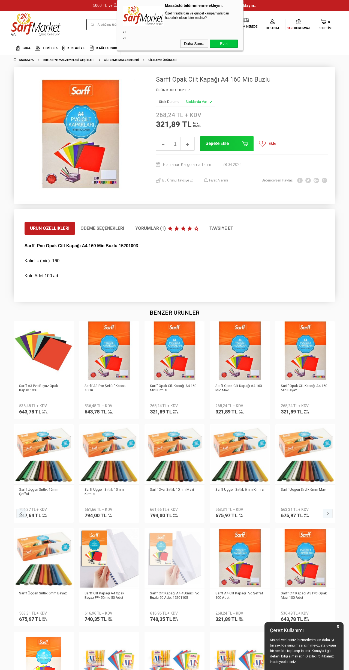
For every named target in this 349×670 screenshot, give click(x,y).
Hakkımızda (23, 510)
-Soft (146, 663)
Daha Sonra (194, 43)
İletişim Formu (24, 535)
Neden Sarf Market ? (29, 518)
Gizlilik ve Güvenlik (82, 551)
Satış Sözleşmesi (81, 535)
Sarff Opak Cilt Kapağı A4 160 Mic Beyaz (238, 388)
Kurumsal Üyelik (26, 502)
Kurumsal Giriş (25, 543)
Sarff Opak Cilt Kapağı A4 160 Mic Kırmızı (108, 388)
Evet (224, 43)
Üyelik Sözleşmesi (81, 527)
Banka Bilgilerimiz (28, 527)
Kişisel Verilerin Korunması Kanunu (88, 506)
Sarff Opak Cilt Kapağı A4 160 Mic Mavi (173, 388)
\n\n (36, 24)
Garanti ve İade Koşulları (87, 543)
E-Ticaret (158, 663)
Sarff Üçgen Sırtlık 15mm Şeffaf (300, 388)
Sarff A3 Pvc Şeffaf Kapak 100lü (39, 388)
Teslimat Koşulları (82, 518)
